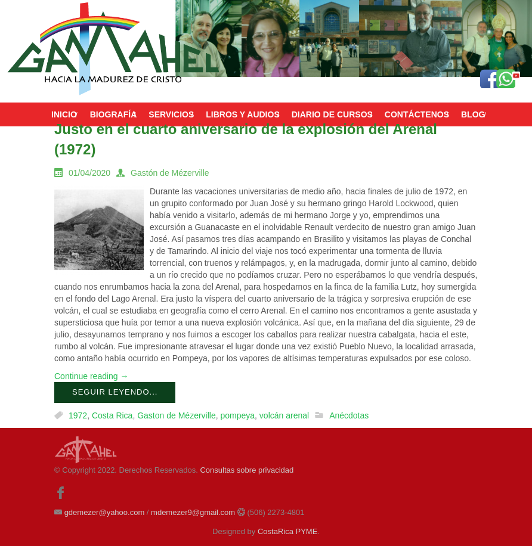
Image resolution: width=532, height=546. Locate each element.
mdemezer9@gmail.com (193, 512)
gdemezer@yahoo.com (104, 512)
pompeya (237, 415)
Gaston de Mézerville (176, 415)
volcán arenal (284, 415)
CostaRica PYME (287, 531)
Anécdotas (349, 415)
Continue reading (91, 376)
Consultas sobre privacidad (246, 470)
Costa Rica (112, 415)
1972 (78, 415)
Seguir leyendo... (114, 391)
